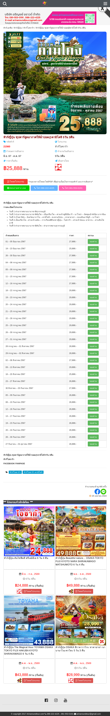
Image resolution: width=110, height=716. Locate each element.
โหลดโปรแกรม (15, 181)
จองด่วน (93, 241)
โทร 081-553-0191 (72, 188)
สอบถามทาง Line (16, 188)
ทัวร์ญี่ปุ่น (18, 28)
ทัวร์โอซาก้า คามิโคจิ (33, 472)
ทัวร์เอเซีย (7, 28)
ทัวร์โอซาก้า (28, 28)
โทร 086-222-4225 (44, 188)
